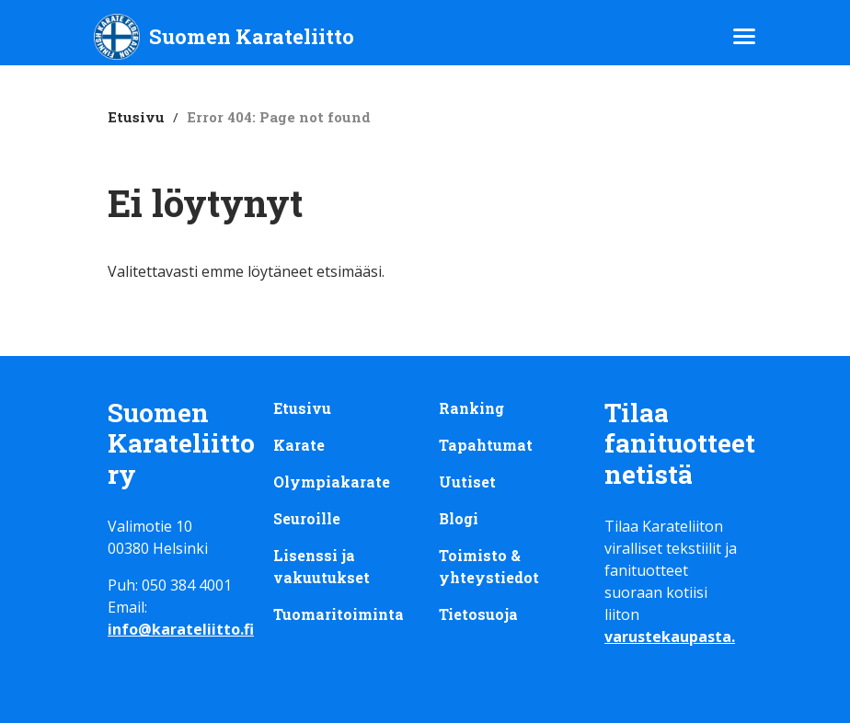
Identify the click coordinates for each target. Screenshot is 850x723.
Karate (299, 444)
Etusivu (136, 117)
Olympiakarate (331, 481)
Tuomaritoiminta (338, 614)
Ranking (471, 408)
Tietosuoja (478, 614)
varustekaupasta (667, 636)
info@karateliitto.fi (181, 629)
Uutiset (467, 481)
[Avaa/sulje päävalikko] (744, 36)
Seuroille (306, 518)
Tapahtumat (486, 444)
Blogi (458, 518)
